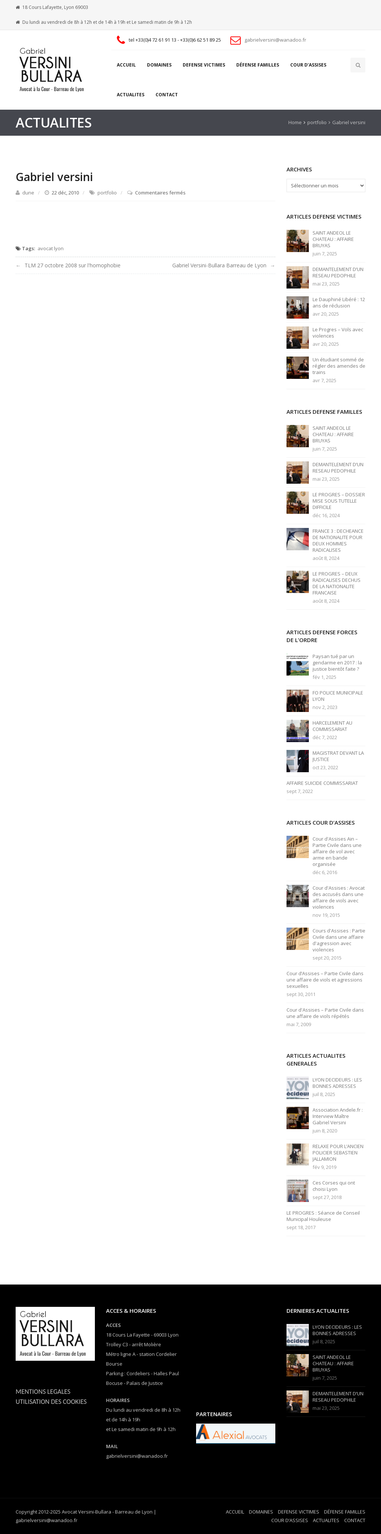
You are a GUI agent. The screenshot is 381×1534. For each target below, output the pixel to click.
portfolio (317, 122)
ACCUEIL (126, 65)
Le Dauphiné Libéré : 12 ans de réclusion (339, 302)
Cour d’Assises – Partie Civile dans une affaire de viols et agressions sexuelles (325, 979)
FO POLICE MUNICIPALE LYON (338, 696)
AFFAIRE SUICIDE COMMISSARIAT (322, 783)
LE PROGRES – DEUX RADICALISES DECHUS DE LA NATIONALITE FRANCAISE (337, 583)
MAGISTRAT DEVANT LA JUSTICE (338, 756)
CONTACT (167, 94)
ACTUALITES (130, 94)
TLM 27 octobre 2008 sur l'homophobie (73, 265)
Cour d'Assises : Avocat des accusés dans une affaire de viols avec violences (339, 897)
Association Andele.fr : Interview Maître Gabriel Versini (338, 1116)
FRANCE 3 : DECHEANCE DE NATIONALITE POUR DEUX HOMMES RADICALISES (338, 540)
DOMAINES (159, 65)
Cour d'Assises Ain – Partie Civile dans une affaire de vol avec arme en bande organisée (337, 851)
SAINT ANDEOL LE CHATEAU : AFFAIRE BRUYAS (333, 239)
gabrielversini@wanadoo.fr (275, 39)
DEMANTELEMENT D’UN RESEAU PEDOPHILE (338, 272)
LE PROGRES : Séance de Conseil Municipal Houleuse (323, 1216)
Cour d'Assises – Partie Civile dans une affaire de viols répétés (325, 1013)
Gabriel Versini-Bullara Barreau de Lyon (219, 265)
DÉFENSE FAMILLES (257, 65)
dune (28, 192)
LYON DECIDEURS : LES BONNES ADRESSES (337, 1083)
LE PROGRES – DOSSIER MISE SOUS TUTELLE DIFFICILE (339, 501)
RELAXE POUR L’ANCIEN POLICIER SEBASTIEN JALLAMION (338, 1152)
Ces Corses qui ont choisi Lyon (334, 1186)
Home (295, 122)
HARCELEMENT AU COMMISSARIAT (332, 726)
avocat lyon (51, 248)
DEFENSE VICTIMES (204, 65)
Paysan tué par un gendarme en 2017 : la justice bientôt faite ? (337, 662)
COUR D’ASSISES (308, 65)
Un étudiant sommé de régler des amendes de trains (339, 366)
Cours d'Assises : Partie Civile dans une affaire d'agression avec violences (339, 940)
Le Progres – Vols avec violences (338, 332)
